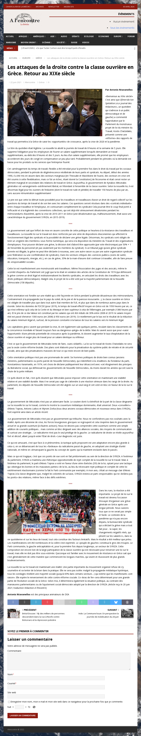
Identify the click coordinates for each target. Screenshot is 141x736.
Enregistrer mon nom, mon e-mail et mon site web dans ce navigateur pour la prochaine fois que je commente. (67, 701)
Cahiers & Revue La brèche (18, 6)
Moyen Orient (28, 42)
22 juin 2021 (15, 81)
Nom (10, 673)
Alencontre (30, 81)
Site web (11, 691)
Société (61, 42)
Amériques (38, 36)
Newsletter (53, 6)
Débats (75, 36)
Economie (104, 36)
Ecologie (89, 36)
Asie (52, 36)
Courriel (11, 682)
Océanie (46, 42)
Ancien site (69, 6)
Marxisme (11, 42)
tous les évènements (122, 27)
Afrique (23, 36)
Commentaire (14, 650)
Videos (85, 42)
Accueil (10, 36)
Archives (40, 6)
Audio (64, 36)
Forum (131, 36)
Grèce (42, 81)
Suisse (74, 42)
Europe (117, 36)
